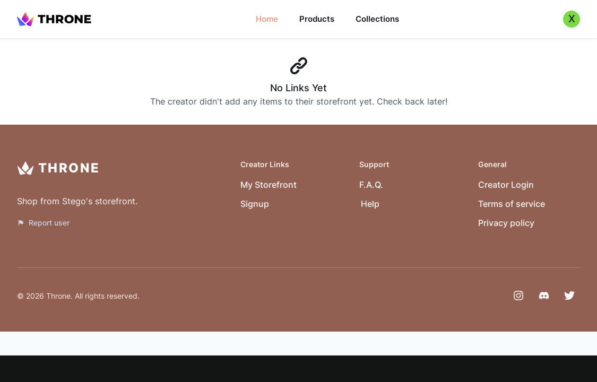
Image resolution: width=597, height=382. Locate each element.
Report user (43, 222)
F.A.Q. (371, 184)
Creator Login (506, 184)
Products (316, 19)
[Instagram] (518, 295)
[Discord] (544, 295)
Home (267, 19)
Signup (254, 203)
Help (370, 203)
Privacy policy (506, 223)
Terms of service (511, 203)
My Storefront (268, 184)
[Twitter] (569, 295)
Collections (377, 19)
